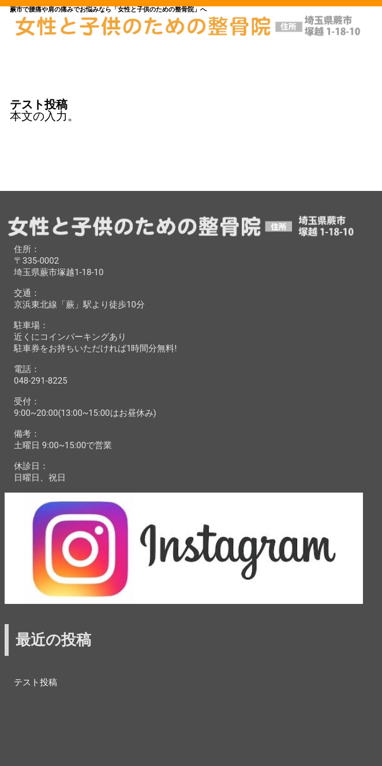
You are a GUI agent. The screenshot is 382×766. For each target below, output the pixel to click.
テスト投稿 (35, 682)
